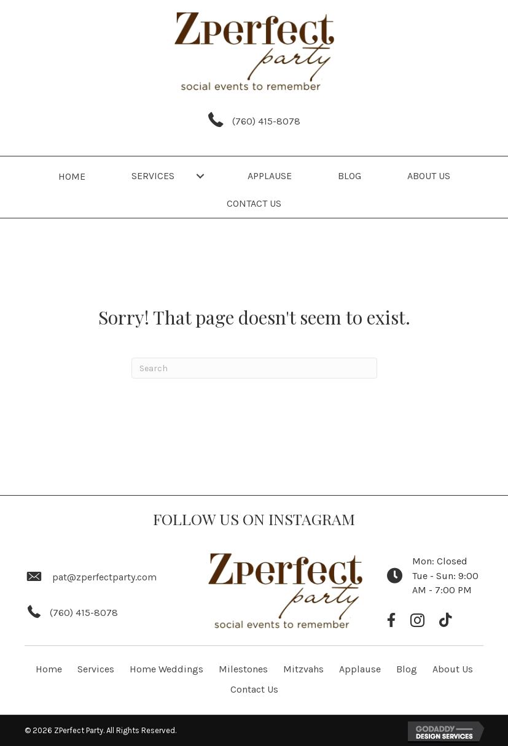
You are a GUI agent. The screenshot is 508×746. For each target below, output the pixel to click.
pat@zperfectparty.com (104, 577)
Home (49, 669)
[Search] (254, 368)
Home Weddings (166, 669)
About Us (452, 669)
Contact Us (254, 689)
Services (95, 669)
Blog (406, 669)
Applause (360, 669)
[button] (200, 176)
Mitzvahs (303, 669)
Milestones (243, 669)
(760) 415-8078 (266, 121)
